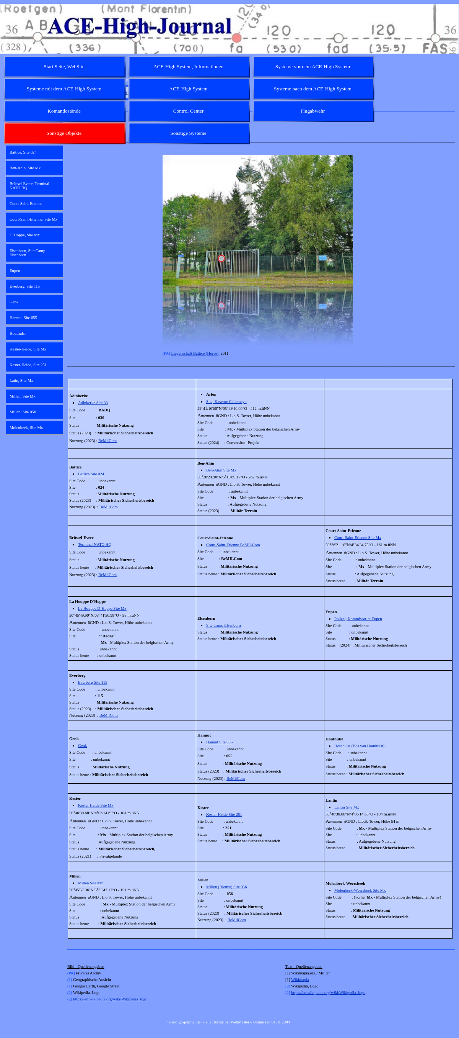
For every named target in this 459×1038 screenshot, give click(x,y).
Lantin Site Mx (346, 807)
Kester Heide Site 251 (224, 814)
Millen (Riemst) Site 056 (226, 887)
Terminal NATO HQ (94, 544)
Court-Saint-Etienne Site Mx (357, 537)
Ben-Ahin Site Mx (221, 470)
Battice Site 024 (91, 474)
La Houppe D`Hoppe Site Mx (102, 608)
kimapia (302, 979)
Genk (82, 745)
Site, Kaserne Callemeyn (226, 401)
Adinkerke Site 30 (93, 403)
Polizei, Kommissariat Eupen (358, 619)
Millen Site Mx (90, 883)
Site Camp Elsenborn (223, 625)
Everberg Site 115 (92, 682)
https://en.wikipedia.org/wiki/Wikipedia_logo (110, 999)
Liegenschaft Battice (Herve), (195, 353)
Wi (293, 979)
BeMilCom (107, 441)
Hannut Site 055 (219, 742)
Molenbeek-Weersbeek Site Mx (360, 890)
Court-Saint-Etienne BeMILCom (233, 545)
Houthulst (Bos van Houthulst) (359, 746)
